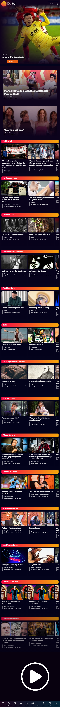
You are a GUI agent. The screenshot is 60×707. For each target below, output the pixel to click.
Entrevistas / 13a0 (7, 54)
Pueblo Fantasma (43, 706)
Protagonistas (56, 705)
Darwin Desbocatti (15, 706)
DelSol (11, 3)
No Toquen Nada (9, 705)
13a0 (38, 705)
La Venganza (50, 705)
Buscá (51, 4)
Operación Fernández (13, 57)
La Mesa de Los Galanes (27, 706)
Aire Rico (32, 705)
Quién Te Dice (20, 705)
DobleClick (3, 705)
